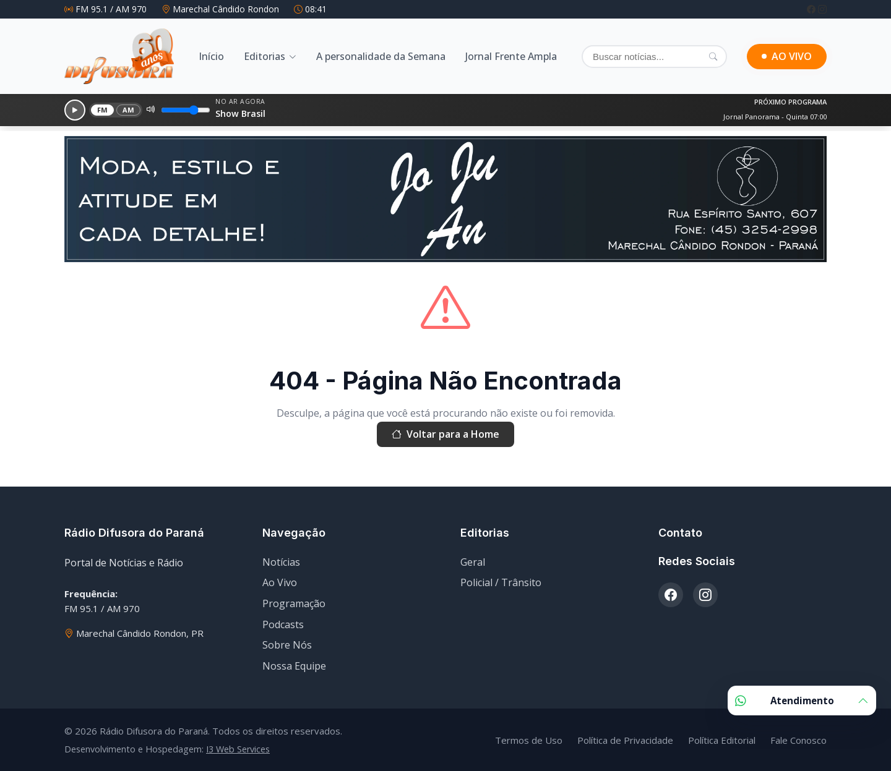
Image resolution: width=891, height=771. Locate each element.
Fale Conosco (798, 740)
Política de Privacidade (625, 740)
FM (102, 109)
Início (211, 56)
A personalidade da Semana (381, 56)
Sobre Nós (287, 645)
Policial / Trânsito (500, 582)
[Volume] (185, 110)
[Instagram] (822, 9)
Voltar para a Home (445, 435)
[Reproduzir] (74, 110)
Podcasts (283, 624)
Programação (293, 603)
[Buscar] (654, 56)
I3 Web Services (238, 749)
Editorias (264, 56)
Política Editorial (721, 740)
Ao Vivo (279, 582)
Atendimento (802, 700)
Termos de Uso (528, 740)
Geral (472, 562)
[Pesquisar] (713, 56)
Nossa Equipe (294, 666)
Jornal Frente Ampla (511, 56)
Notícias (281, 562)
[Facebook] (812, 9)
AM (129, 109)
